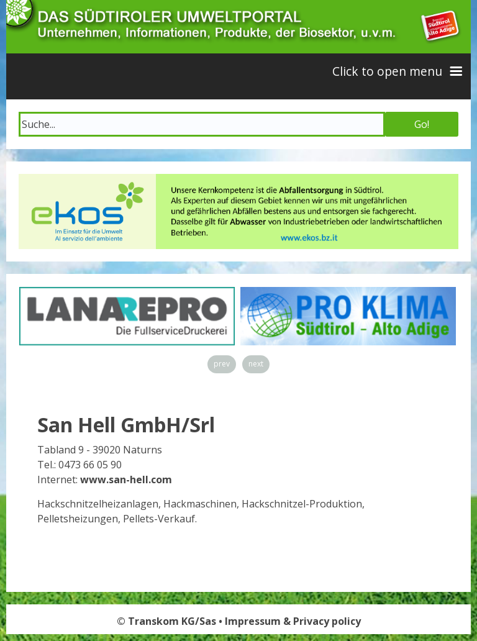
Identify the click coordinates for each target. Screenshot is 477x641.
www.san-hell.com (126, 479)
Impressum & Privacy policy (293, 621)
